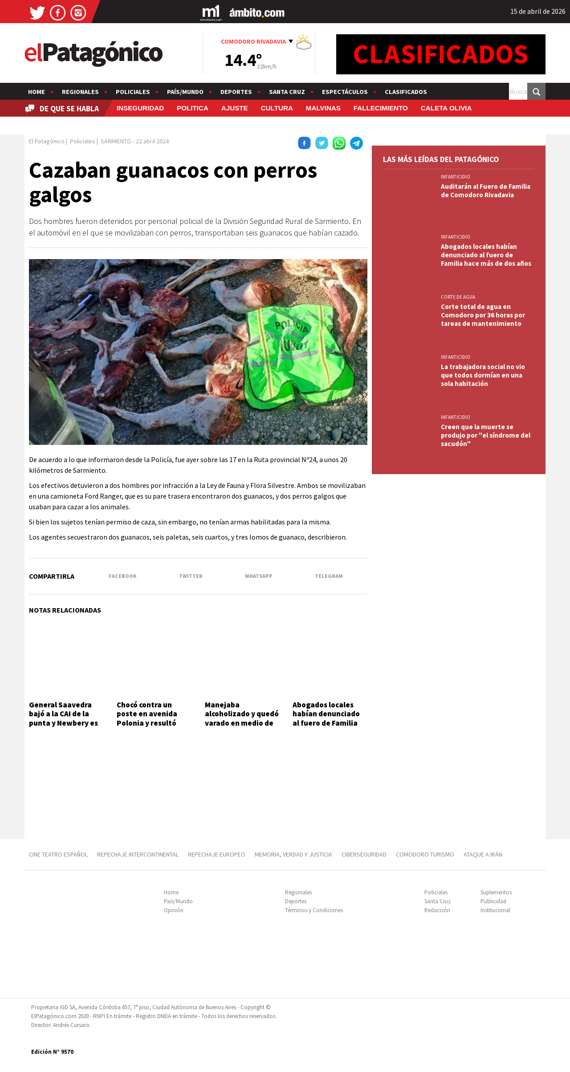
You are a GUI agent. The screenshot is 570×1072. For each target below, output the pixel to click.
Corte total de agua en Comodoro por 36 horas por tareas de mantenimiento (483, 315)
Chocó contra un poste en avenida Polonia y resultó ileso (147, 718)
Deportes (236, 92)
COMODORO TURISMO (425, 854)
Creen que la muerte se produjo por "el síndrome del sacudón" (485, 435)
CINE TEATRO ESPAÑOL (58, 854)
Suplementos (496, 892)
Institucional (495, 910)
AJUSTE (234, 108)
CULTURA (277, 108)
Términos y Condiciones (314, 910)
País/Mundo (185, 92)
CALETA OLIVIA (446, 108)
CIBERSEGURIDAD (364, 854)
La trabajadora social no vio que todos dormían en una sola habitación (483, 375)
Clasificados (406, 92)
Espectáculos (345, 92)
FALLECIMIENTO (381, 108)
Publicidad (493, 901)
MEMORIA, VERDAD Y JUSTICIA (293, 854)
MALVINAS (323, 108)
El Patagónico (47, 141)
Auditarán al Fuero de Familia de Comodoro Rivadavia (485, 190)
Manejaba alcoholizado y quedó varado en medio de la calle (242, 718)
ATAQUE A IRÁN (483, 854)
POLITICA (192, 108)
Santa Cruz (287, 92)
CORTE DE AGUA (458, 297)
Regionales (80, 92)
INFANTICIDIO (455, 177)
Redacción (437, 910)
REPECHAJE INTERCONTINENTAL (138, 854)
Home (36, 92)
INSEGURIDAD (140, 108)
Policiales (133, 92)
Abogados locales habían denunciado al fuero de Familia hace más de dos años (326, 723)
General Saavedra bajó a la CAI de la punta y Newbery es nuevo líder (63, 718)
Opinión (173, 910)
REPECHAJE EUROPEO (216, 854)
